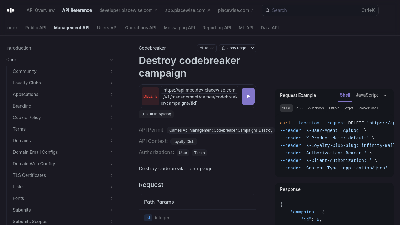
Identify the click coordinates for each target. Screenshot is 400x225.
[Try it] (248, 96)
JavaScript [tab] (367, 95)
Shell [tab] (345, 95)
